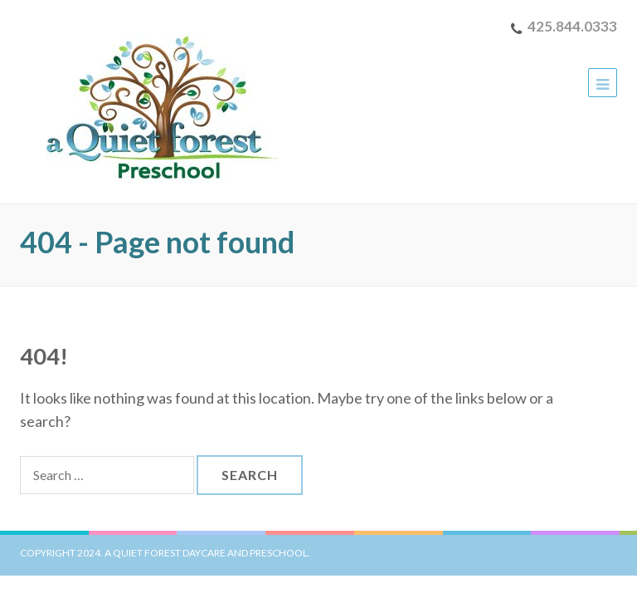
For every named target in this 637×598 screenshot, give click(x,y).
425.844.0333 (572, 26)
